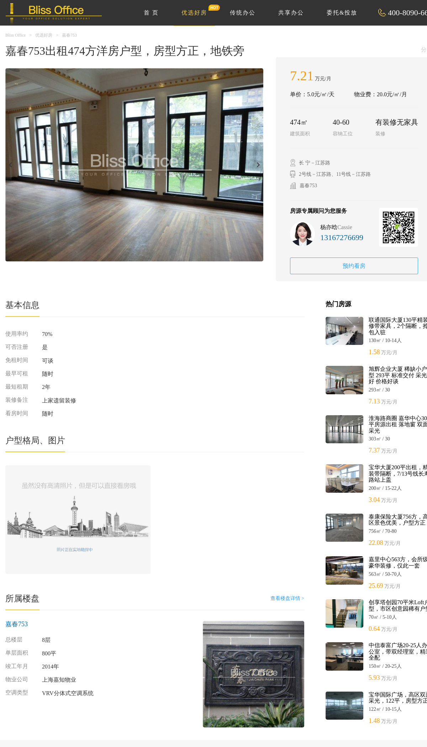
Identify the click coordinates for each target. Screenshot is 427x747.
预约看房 (354, 266)
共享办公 (291, 13)
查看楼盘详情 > (287, 598)
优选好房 (198, 10)
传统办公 (242, 13)
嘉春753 (69, 35)
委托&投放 (342, 13)
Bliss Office (15, 35)
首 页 (151, 13)
